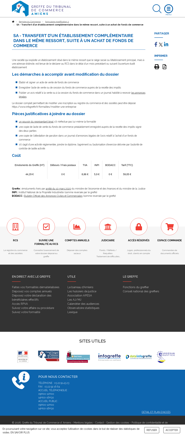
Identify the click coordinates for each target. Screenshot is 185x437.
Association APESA (79, 295)
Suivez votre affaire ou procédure (33, 308)
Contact (99, 422)
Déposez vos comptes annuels (32, 291)
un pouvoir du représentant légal (36, 121)
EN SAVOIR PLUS (20, 432)
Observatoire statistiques (83, 308)
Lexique (72, 312)
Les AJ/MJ (74, 299)
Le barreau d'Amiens (80, 287)
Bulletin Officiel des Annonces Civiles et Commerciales (53, 196)
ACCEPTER (172, 430)
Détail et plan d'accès (156, 412)
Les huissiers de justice (81, 291)
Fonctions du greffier (136, 287)
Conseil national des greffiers (141, 291)
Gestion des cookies (117, 422)
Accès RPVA (20, 303)
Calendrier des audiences (83, 303)
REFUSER (152, 430)
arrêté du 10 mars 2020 (58, 188)
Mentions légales (83, 422)
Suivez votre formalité (26, 312)
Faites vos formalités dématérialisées (35, 287)
